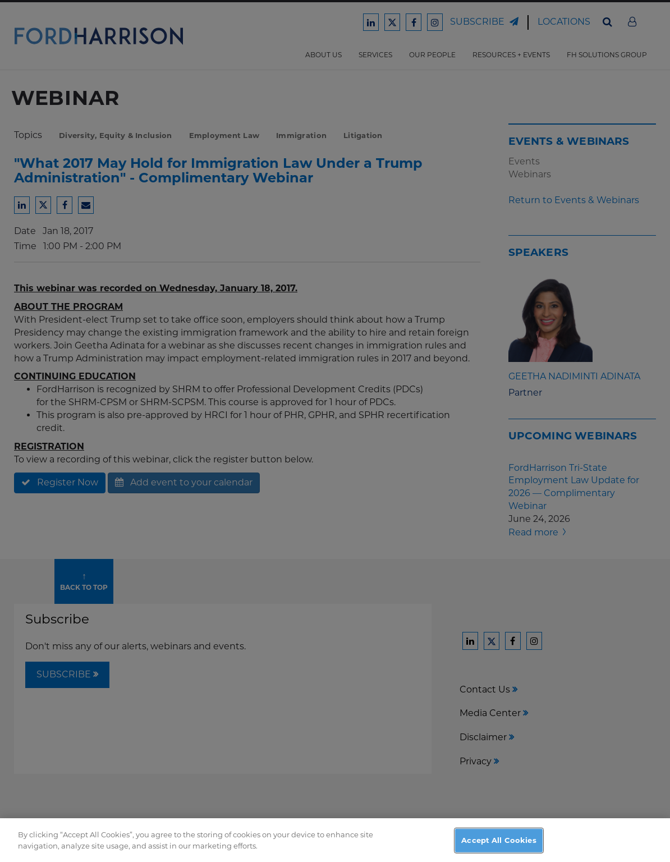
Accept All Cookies (498, 847)
